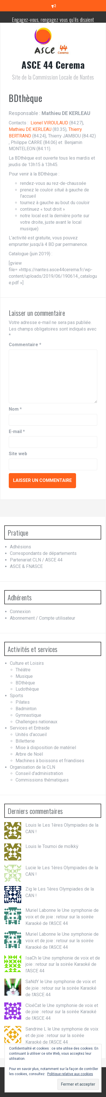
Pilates (23, 702)
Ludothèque (27, 689)
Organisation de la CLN (32, 767)
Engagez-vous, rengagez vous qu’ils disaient (53, 19)
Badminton (26, 708)
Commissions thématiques (42, 780)
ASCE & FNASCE (26, 566)
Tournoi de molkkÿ (60, 846)
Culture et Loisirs (27, 663)
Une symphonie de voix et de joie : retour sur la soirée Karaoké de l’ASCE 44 (62, 917)
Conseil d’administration (39, 773)
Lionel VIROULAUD (49, 123)
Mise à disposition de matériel (46, 747)
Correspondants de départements (43, 553)
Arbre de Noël (29, 754)
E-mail (17, 431)
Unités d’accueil (31, 734)
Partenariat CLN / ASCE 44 (36, 560)
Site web (18, 453)
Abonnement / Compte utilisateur (42, 618)
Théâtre (23, 669)
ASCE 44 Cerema (53, 64)
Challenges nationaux (36, 721)
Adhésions (20, 546)
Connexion (20, 611)
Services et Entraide (30, 728)
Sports (16, 695)
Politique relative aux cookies (70, 1074)
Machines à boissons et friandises (50, 760)
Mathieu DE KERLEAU (30, 129)
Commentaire (25, 344)
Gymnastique (28, 715)
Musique (24, 676)
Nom (15, 409)
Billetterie (25, 741)
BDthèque (25, 683)
